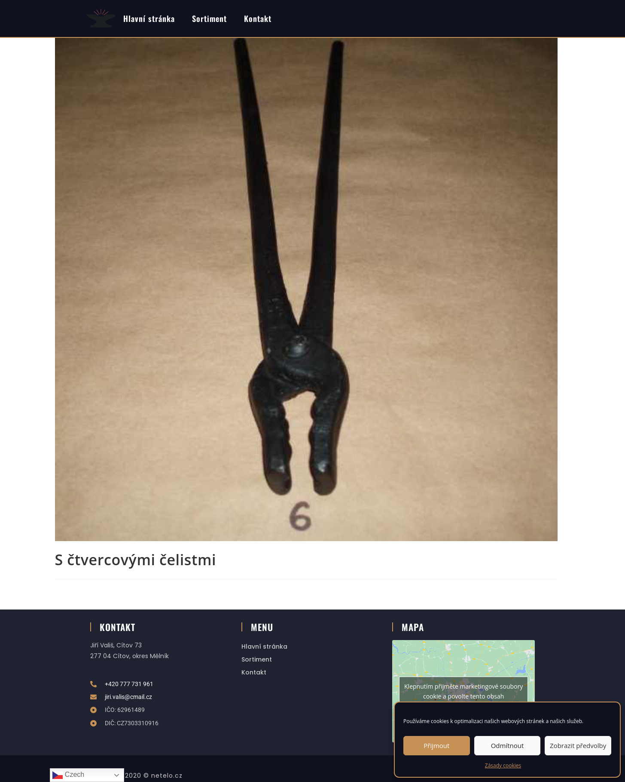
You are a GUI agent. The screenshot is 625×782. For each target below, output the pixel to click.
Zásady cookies (503, 765)
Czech (68, 775)
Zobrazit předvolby (578, 745)
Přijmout (436, 745)
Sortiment (209, 18)
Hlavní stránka (149, 18)
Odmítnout (507, 745)
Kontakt (257, 18)
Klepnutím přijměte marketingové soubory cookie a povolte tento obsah (463, 691)
